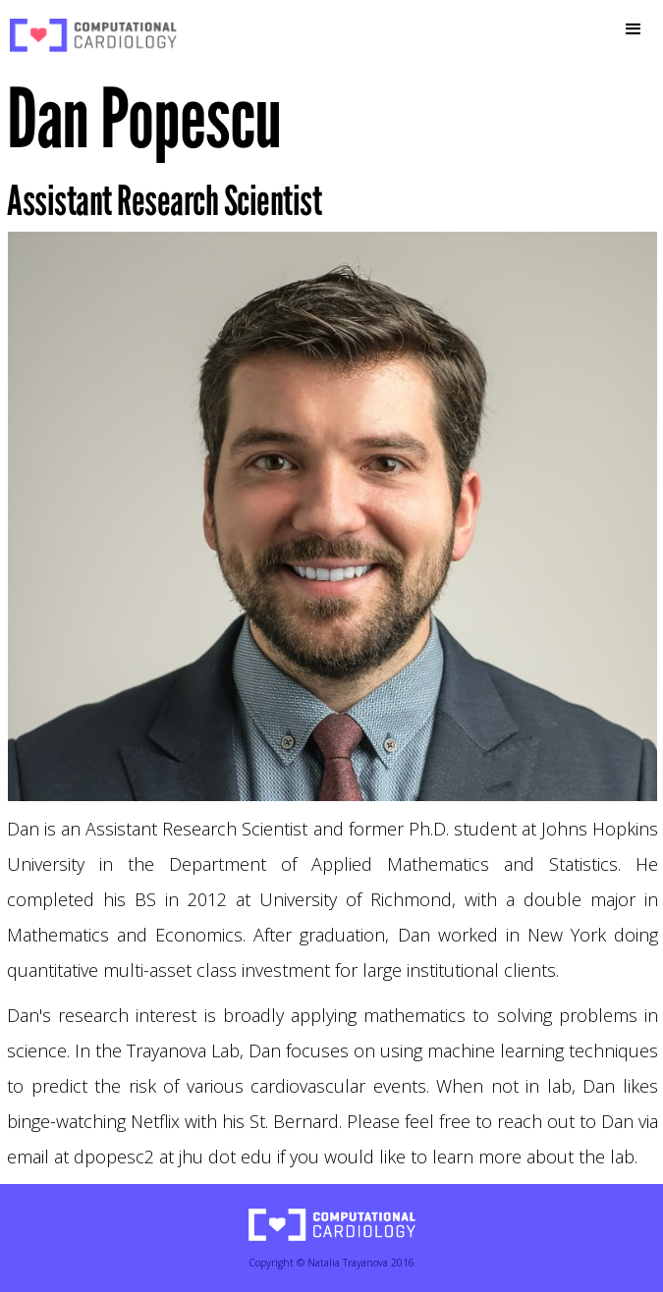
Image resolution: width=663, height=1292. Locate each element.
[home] (88, 35)
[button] (633, 29)
